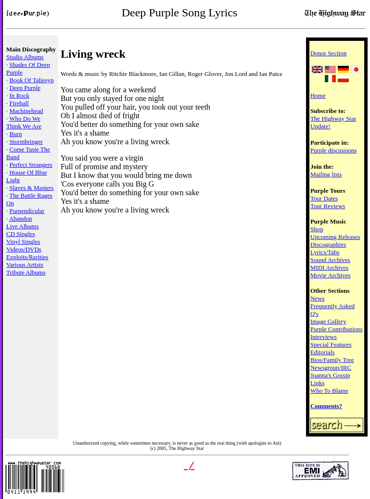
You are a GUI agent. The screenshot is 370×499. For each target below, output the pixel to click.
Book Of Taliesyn (32, 80)
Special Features (331, 344)
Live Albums (22, 226)
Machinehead (26, 110)
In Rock (20, 95)
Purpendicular (27, 210)
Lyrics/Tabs (324, 252)
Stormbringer (26, 141)
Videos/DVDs (23, 249)
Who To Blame (329, 390)
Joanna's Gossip (330, 375)
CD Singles (20, 233)
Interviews (323, 336)
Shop (316, 229)
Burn (16, 133)
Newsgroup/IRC (330, 367)
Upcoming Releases (335, 236)
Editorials (322, 352)
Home (318, 95)
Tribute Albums (26, 272)
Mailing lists (326, 174)
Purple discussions (333, 150)
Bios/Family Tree (332, 359)
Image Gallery (328, 321)
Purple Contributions (336, 329)
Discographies (328, 244)
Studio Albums (25, 57)
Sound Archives (330, 259)
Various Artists (24, 264)
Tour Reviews (327, 206)
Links (317, 383)
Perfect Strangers (31, 164)
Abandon (20, 218)
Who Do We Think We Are (23, 122)
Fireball (19, 103)
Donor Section (328, 53)
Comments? (326, 406)
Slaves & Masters (32, 187)
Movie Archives (330, 275)
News (317, 298)
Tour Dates (324, 198)
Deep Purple (25, 87)
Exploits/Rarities (27, 257)
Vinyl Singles (23, 241)
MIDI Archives (329, 267)
